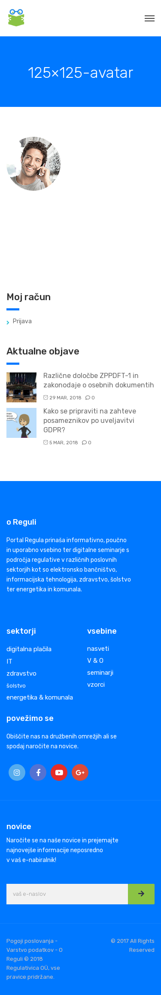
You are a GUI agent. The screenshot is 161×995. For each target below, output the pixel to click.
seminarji (100, 672)
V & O (95, 660)
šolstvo (16, 685)
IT (9, 661)
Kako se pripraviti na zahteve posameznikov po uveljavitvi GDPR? (89, 420)
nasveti (98, 649)
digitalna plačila (29, 649)
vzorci (96, 684)
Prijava (22, 321)
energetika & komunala (39, 697)
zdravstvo (21, 673)
